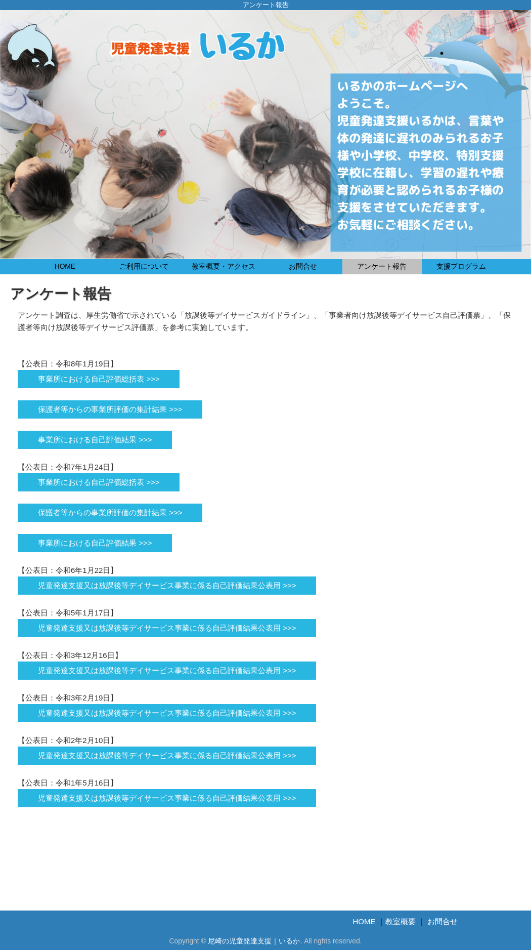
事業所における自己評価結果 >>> (95, 439)
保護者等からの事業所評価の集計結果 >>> (110, 409)
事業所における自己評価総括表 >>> (98, 379)
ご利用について (144, 266)
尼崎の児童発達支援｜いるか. (255, 941)
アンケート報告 (382, 266)
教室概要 (400, 921)
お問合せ (303, 266)
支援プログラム (461, 266)
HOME (65, 266)
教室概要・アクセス (223, 266)
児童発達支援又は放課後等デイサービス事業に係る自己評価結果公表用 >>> (167, 585)
